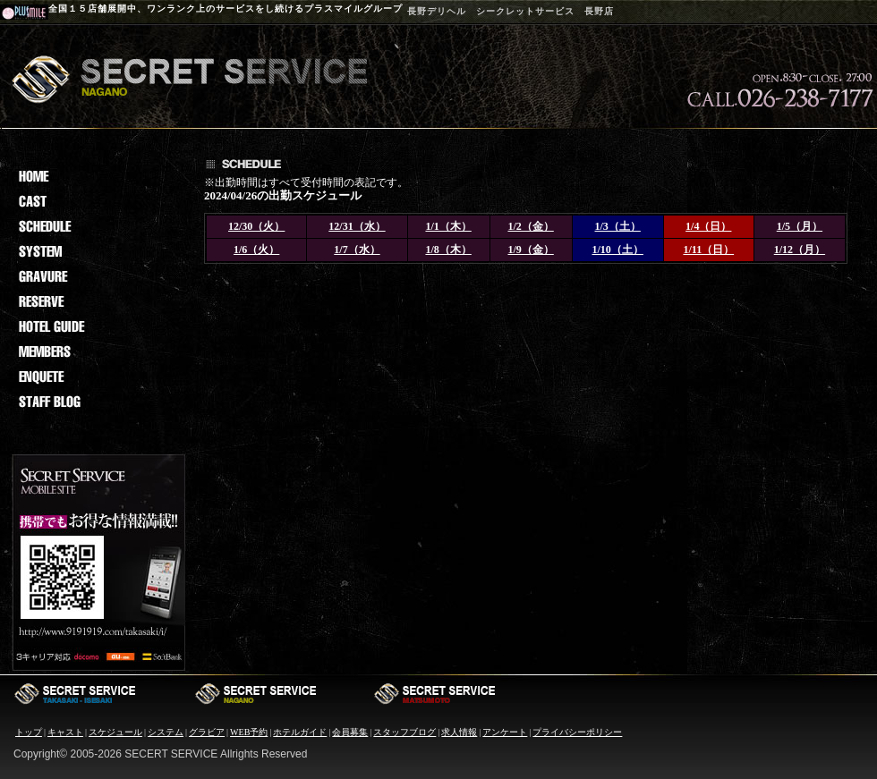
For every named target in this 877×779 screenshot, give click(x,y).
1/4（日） (708, 226)
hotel (97, 326)
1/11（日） (708, 249)
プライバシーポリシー (577, 732)
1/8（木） (448, 249)
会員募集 (350, 732)
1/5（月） (799, 226)
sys (97, 251)
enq (97, 376)
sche (97, 226)
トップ (28, 732)
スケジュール (115, 732)
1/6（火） (256, 249)
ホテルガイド (300, 732)
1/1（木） (448, 226)
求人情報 (459, 732)
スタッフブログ (404, 732)
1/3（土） (618, 226)
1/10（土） (617, 249)
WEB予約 (249, 732)
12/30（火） (256, 226)
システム (165, 732)
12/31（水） (356, 226)
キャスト (65, 732)
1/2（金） (530, 226)
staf (97, 402)
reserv (97, 301)
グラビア (207, 732)
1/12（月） (799, 249)
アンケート (504, 732)
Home (97, 176)
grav (97, 276)
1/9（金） (530, 249)
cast (97, 201)
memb (97, 351)
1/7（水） (356, 249)
